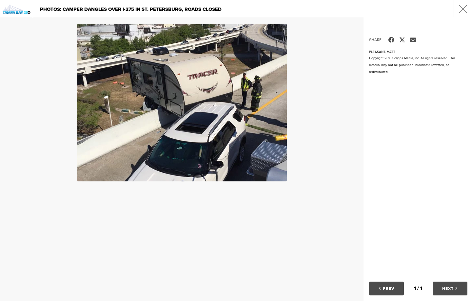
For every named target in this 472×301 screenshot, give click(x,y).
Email (415, 40)
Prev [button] (386, 288)
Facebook (393, 40)
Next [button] (450, 288)
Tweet (404, 40)
